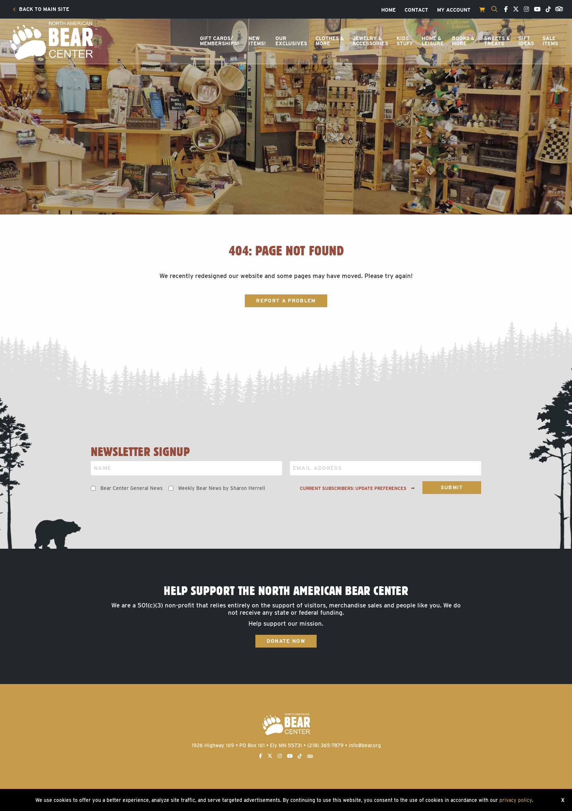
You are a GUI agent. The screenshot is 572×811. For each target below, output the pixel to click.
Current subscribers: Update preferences (357, 488)
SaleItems (550, 40)
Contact (416, 10)
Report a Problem (286, 301)
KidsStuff (405, 40)
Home (388, 10)
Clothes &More (330, 40)
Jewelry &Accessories (370, 40)
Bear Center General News (131, 488)
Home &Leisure (433, 40)
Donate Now (286, 641)
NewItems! (257, 40)
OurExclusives (291, 40)
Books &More (463, 40)
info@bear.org (365, 745)
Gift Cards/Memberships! (219, 40)
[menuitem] (41, 9)
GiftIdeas (526, 40)
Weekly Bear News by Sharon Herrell (221, 488)
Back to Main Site (41, 9)
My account (454, 10)
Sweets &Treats (497, 40)
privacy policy (515, 800)
